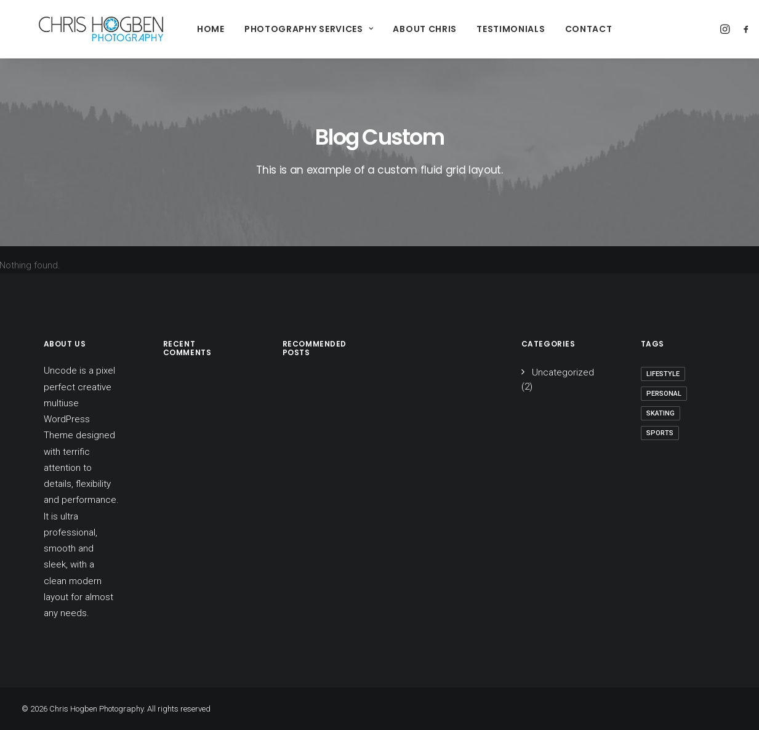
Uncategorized (563, 372)
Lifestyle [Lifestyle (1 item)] (663, 374)
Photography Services (284, 29)
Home (187, 29)
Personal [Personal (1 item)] (663, 394)
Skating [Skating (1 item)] (660, 413)
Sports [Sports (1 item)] (659, 433)
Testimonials (486, 29)
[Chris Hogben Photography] (84, 29)
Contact (564, 29)
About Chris (401, 29)
